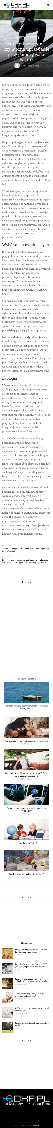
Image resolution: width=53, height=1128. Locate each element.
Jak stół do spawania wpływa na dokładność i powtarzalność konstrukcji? (32, 980)
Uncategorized (21, 984)
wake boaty (27, 487)
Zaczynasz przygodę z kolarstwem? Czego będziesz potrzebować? (25, 549)
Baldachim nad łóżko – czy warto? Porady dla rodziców (32, 1009)
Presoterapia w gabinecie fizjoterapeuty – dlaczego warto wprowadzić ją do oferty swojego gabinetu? (25, 561)
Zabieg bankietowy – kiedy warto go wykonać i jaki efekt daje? (29, 994)
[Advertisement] (26, 628)
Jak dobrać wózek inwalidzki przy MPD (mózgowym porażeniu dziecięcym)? (31, 965)
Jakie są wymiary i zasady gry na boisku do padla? (32, 1024)
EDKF (23, 65)
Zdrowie (18, 969)
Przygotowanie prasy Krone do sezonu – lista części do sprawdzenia (31, 950)
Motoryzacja (32, 38)
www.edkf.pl (36, 1125)
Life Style (19, 38)
